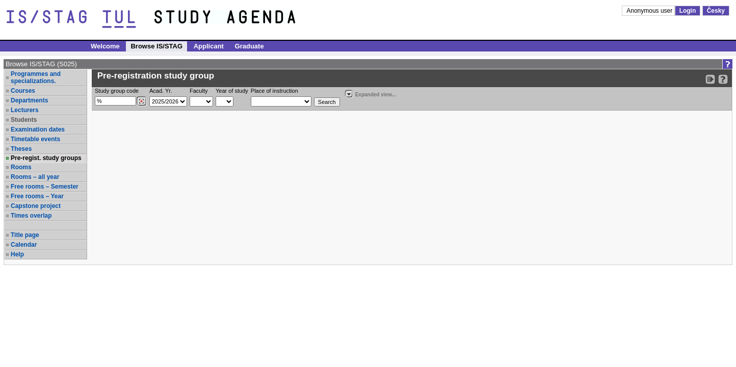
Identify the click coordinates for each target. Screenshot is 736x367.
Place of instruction (274, 91)
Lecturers (25, 110)
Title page (25, 235)
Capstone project (36, 205)
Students (24, 119)
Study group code (117, 91)
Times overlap (31, 215)
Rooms (21, 167)
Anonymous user (650, 10)
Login (687, 10)
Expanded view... (370, 93)
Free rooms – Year (37, 196)
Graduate (249, 46)
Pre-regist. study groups (46, 158)
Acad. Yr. (160, 91)
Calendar (24, 244)
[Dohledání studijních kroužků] (141, 101)
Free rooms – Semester (44, 186)
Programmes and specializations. (36, 77)
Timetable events (35, 139)
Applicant (209, 46)
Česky (716, 10)
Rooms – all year (35, 176)
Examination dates (38, 129)
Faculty (198, 91)
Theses (21, 148)
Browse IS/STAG (156, 46)
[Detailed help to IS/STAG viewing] (723, 79)
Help (17, 254)
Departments (29, 100)
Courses (23, 90)
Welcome (105, 46)
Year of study (232, 91)
